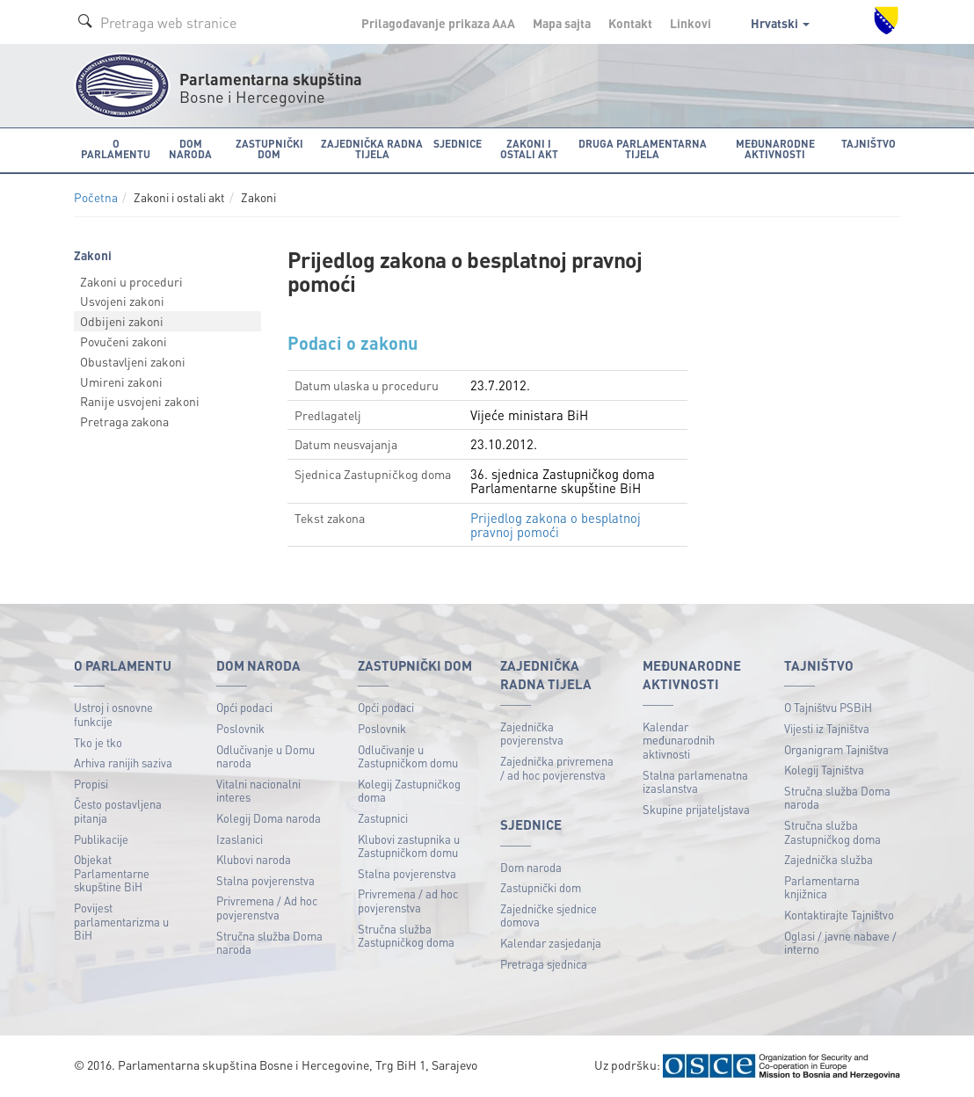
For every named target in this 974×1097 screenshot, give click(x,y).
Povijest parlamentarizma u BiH (121, 921)
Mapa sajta (562, 23)
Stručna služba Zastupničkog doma (406, 935)
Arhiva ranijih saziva (123, 762)
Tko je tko (98, 742)
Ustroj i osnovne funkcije (113, 714)
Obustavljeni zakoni (132, 361)
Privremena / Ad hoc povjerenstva (266, 907)
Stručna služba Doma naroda (269, 942)
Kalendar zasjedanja (550, 942)
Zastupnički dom (540, 887)
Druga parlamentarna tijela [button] (642, 149)
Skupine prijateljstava (696, 809)
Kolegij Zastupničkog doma (409, 790)
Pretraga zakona (124, 421)
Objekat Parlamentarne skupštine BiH (111, 873)
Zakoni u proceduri (131, 281)
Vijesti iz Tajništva (826, 728)
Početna (96, 197)
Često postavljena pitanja (118, 810)
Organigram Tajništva (836, 749)
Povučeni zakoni (123, 341)
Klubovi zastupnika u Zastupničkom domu (409, 846)
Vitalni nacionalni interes (258, 790)
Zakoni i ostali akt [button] (529, 149)
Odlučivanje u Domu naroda (265, 756)
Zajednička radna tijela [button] (372, 149)
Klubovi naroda (253, 859)
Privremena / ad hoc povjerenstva (408, 900)
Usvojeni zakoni (122, 301)
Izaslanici (239, 839)
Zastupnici (383, 817)
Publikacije (101, 839)
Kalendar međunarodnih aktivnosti (679, 740)
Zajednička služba (828, 859)
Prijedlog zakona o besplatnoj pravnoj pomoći (555, 525)
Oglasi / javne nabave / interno (840, 942)
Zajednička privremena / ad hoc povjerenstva (557, 767)
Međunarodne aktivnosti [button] (775, 149)
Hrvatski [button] (780, 23)
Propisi (91, 783)
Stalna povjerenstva (265, 880)
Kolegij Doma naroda (268, 817)
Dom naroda (531, 867)
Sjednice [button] (457, 143)
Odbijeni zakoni (122, 321)
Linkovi (690, 23)
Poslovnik (240, 728)
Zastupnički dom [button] (269, 149)
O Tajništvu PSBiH (828, 707)
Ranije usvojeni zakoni (140, 401)
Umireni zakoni (121, 381)
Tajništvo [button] (868, 143)
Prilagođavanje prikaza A (438, 23)
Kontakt (630, 23)
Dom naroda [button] (190, 149)
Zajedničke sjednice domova (548, 915)
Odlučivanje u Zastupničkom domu (408, 756)
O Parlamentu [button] (115, 149)
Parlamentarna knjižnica (822, 887)
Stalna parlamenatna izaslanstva (695, 781)
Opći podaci (244, 707)
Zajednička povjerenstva (531, 733)
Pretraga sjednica (543, 963)
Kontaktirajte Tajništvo (839, 914)
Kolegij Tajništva (824, 769)
